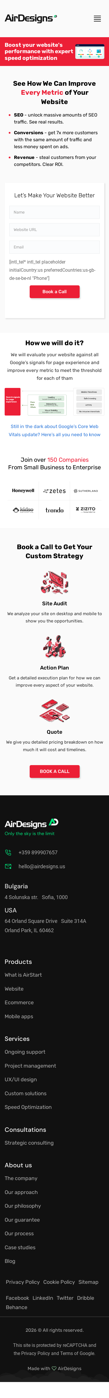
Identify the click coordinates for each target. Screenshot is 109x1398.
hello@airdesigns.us (42, 866)
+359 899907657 (38, 852)
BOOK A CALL (54, 771)
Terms (66, 1353)
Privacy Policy (35, 1353)
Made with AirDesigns (54, 1368)
